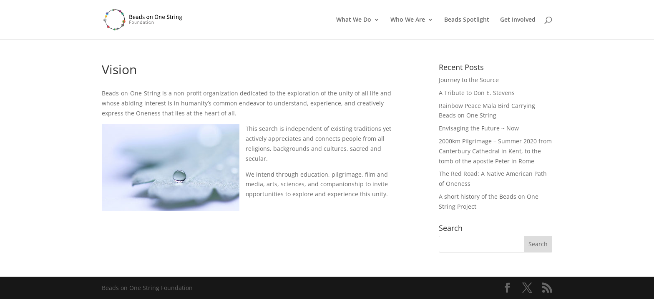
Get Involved (518, 20)
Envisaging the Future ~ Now (479, 128)
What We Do (353, 20)
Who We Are (407, 20)
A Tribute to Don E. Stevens (477, 93)
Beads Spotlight (466, 20)
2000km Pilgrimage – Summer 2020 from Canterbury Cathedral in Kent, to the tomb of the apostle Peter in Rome (495, 151)
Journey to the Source (469, 80)
